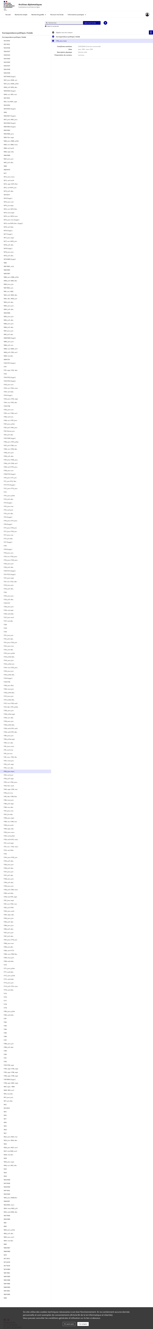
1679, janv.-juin (9, 252)
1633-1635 (7, 48)
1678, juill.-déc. (9, 245)
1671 (5, 173)
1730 (5, 632)
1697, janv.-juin (8, 331)
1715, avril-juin (8, 510)
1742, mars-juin (9, 761)
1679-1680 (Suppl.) (10, 259)
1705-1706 (7, 406)
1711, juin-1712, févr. (10, 481)
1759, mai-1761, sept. (10, 897)
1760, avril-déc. (9, 893)
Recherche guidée (37, 15)
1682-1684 (7, 270)
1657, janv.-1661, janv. (11, 119)
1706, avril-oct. (9, 417)
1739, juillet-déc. (9, 725)
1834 (5, 1176)
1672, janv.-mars (9, 177)
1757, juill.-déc (8, 875)
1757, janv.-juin (8, 872)
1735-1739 (7, 682)
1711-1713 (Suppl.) (9, 485)
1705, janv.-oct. (9, 410)
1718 (5, 546)
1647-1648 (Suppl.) (10, 76)
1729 (5, 628)
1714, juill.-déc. (9, 499)
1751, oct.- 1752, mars (11, 847)
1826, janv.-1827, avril (11, 1147)
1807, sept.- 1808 (9, 1087)
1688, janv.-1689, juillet (11, 277)
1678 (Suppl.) (8, 248)
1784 (5, 1029)
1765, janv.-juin (9, 918)
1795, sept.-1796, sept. (11, 1072)
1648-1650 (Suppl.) (10, 91)
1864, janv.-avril (9, 1237)
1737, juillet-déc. (9, 700)
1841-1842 (7, 1190)
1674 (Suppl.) (8, 198)
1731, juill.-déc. (8, 639)
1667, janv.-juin (8, 159)
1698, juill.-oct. (9, 345)
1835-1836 (7, 1180)
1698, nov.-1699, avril (10, 349)
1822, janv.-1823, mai (10, 1137)
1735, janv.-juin (9, 671)
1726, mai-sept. (9, 610)
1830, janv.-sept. (9, 1162)
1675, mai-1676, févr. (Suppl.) (13, 223)
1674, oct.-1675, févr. (10, 209)
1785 (5, 1033)
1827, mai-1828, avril (10, 1151)
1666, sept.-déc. (9, 152)
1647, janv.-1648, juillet (11, 84)
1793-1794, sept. (9, 1065)
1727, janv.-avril (9, 617)
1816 (5, 1115)
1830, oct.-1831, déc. (10, 1165)
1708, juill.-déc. (9, 456)
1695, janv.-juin (9, 316)
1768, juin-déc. (8, 947)
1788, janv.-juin (9, 1044)
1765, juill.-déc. (9, 922)
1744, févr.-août (9, 786)
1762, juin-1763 (8, 907)
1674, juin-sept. (9, 205)
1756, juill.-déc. (9, 868)
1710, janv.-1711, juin (10, 478)
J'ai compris (83, 1324)
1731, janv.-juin (8, 635)
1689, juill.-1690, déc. (10, 281)
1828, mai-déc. (8, 1155)
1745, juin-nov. (8, 793)
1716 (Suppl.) (8, 524)
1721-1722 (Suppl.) (10, 574)
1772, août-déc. (9, 979)
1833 (5, 1172)
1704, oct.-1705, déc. (10, 402)
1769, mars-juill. (9, 958)
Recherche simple (21, 15)
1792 (5, 1061)
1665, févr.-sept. (9, 137)
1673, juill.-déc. (9, 191)
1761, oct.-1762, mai (10, 904)
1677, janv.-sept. (9, 238)
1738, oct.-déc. (9, 718)
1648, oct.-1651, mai (10, 94)
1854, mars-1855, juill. (11, 1208)
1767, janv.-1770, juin (10, 940)
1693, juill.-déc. (9, 302)
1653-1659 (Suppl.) (10, 123)
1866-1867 (7, 1248)
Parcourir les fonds (56, 15)
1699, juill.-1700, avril (10, 352)
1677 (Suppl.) (8, 234)
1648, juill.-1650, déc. (10, 87)
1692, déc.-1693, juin (10, 299)
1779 (5, 1008)
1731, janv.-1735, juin (10, 642)
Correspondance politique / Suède (14, 37)
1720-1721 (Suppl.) (10, 571)
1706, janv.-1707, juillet (11, 442)
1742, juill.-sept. (9, 764)
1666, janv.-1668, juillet (11, 141)
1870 (5, 1255)
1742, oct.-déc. (9, 768)
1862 (5, 1226)
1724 (5, 592)
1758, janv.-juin (9, 879)
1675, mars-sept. (9, 213)
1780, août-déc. (9, 1015)
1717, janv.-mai (8, 535)
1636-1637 (7, 51)
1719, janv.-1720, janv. (11, 560)
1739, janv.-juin (9, 721)
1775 (5, 993)
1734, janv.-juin (9, 660)
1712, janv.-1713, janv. (11, 488)
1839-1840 (7, 1187)
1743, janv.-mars (9, 771)
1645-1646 (7, 73)
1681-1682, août (9, 266)
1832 (5, 1169)
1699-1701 (7, 359)
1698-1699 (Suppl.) (10, 338)
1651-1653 (7, 98)
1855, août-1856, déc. (11, 1212)
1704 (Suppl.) (8, 395)
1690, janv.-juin (9, 284)
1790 (5, 1054)
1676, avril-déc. (9, 227)
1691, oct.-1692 (8, 291)
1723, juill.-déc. (9, 589)
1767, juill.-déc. (9, 936)
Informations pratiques (76, 15)
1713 (5, 492)
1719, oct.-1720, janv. (10, 556)
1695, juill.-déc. (9, 320)
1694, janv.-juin (9, 306)
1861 (5, 1223)
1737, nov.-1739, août (10, 703)
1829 (5, 1158)
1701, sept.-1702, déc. (11, 370)
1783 (5, 1026)
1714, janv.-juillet (9, 496)
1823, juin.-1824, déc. (10, 1140)
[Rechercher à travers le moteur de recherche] (65, 23)
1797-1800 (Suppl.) (10, 1079)
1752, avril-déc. (9, 850)
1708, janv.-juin (9, 453)
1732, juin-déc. (8, 650)
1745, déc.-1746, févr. (10, 796)
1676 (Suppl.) (8, 230)
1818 (5, 1122)
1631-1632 (7, 44)
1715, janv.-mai (8, 506)
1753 (5, 854)
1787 (5, 1040)
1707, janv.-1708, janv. (11, 460)
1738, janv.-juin (9, 710)
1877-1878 (7, 1266)
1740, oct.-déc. (8, 743)
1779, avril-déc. (9, 990)
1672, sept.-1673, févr (11, 184)
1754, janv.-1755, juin (10, 857)
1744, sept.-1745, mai (10, 789)
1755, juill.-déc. (9, 861)
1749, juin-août (8, 825)
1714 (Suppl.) (8, 503)
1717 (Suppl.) (8, 542)
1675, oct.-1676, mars (11, 216)
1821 (5, 1133)
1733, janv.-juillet (9, 653)
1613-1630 (7, 41)
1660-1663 (7, 130)
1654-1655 (7, 105)
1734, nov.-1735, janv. (11, 667)
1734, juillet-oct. (9, 664)
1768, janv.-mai (9, 943)
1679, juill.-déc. (9, 256)
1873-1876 (7, 1262)
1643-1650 (7, 59)
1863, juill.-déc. (9, 1233)
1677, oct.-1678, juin (10, 241)
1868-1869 (7, 1251)
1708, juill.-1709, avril (10, 463)
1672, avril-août (9, 180)
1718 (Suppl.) (8, 549)
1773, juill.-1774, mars (11, 986)
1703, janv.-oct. (9, 384)
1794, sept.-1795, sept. (11, 1069)
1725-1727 (7, 603)
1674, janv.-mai (9, 202)
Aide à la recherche (53, 26)
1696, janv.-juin (9, 324)
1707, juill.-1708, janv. (10, 427)
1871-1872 (7, 1258)
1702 (5, 374)
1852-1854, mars (9, 1205)
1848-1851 (7, 1201)
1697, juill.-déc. (8, 334)
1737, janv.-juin (8, 696)
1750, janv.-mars (9, 832)
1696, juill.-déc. (9, 327)
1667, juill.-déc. (9, 162)
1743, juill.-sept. (9, 778)
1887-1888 (7, 1284)
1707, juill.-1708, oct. (10, 445)
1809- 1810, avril (9, 1090)
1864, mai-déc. (8, 1241)
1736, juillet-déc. (9, 693)
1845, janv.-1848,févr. (10, 1198)
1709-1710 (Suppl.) (10, 474)
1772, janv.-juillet (9, 975)
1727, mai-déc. (8, 621)
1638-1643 (7, 55)
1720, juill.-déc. (9, 567)
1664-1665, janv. (9, 134)
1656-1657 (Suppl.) (10, 116)
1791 (5, 1058)
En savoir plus (69, 1324)
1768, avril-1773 (9, 950)
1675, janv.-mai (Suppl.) (11, 220)
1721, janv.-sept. (9, 578)
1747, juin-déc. (8, 814)
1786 (5, 1036)
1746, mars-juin (9, 800)
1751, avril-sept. (9, 843)
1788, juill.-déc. (9, 1047)
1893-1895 (7, 1294)
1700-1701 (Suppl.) (10, 363)
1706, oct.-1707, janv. (10, 420)
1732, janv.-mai (9, 646)
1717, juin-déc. (8, 538)
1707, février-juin (9, 431)
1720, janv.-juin (9, 564)
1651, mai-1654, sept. (10, 101)
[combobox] (92, 23)
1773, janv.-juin (9, 983)
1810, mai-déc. (8, 1094)
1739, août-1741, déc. (10, 732)
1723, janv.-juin (9, 585)
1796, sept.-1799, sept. (11, 1076)
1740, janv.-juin (8, 736)
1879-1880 (7, 1269)
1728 (5, 624)
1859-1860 (7, 1219)
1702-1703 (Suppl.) (10, 377)
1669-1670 (7, 170)
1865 (5, 1244)
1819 (5, 1126)
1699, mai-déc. (8, 356)
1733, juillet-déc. (9, 657)
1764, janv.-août (9, 911)
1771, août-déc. (9, 972)
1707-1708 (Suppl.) (10, 438)
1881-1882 (7, 1273)
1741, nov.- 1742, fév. (10, 757)
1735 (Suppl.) (8, 678)
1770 (5, 965)
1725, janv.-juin (9, 596)
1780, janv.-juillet (9, 1011)
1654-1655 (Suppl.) (10, 109)
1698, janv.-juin (9, 341)
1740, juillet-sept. (9, 739)
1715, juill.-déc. (8, 513)
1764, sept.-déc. (9, 915)
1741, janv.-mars (9, 746)
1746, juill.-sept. (9, 804)
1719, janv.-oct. (9, 553)
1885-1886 (7, 1280)
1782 (5, 1022)
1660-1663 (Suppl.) (10, 127)
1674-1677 (7, 195)
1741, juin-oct (8, 753)
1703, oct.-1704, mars (11, 388)
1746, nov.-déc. (9, 807)
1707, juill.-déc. (8, 435)
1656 (5, 112)
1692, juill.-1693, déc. (10, 295)
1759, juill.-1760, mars (11, 890)
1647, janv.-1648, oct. (10, 80)
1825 (5, 1144)
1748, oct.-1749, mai (10, 821)
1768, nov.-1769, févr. (10, 954)
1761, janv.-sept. (9, 900)
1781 (5, 1018)
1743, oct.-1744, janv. (10, 782)
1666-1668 (7, 155)
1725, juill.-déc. (9, 599)
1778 (5, 1004)
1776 (5, 997)
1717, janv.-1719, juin (10, 528)
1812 (5, 1104)
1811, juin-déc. (8, 1101)
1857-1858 (7, 1215)
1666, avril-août (9, 148)
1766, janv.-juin (9, 925)
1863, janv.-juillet (9, 1230)
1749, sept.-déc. (9, 829)
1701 (5, 367)
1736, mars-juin (9, 689)
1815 (5, 1112)
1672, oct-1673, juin (10, 187)
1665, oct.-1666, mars (11, 144)
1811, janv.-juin (8, 1097)
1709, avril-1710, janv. (10, 467)
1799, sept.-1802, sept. (11, 1083)
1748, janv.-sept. (9, 818)
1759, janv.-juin (9, 886)
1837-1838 (7, 1183)
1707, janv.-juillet (9, 424)
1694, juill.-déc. (9, 309)
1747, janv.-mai (8, 811)
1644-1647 (7, 66)
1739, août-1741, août (11, 728)
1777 (5, 1001)
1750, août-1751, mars (11, 839)
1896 (5, 1298)
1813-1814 (7, 1108)
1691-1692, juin (8, 288)
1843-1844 (7, 1194)
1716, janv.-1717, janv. (10, 521)
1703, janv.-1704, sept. (11, 399)
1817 (5, 1119)
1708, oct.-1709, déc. (10, 449)
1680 (5, 263)
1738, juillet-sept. (9, 714)
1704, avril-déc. (9, 392)
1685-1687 (7, 273)
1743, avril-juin (8, 775)
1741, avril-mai (8, 750)
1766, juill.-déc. (9, 929)
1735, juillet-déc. (9, 675)
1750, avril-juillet (9, 836)
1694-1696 (7, 313)
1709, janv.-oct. (9, 470)
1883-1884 (7, 1276)
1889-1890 (7, 1287)
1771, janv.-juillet (9, 968)
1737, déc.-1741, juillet (11, 707)
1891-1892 (7, 1291)
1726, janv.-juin (9, 607)
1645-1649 (7, 69)
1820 (5, 1130)
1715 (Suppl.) (8, 517)
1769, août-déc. (9, 961)
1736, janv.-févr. (9, 685)
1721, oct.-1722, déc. (10, 581)
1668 (5, 166)
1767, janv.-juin (8, 933)
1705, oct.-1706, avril (10, 413)
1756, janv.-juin (9, 864)
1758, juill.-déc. (9, 882)
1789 (5, 1051)
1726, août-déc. (9, 614)
